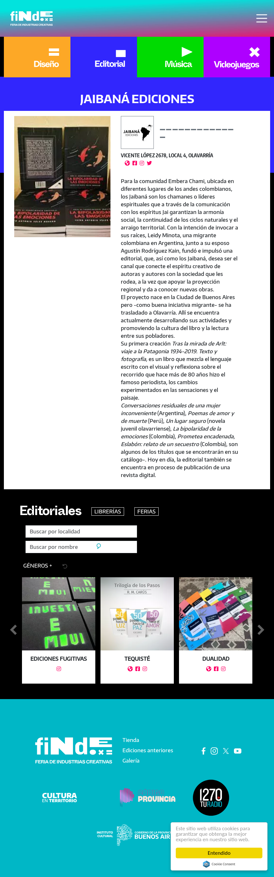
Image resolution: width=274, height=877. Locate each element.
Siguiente (261, 630)
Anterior (13, 630)
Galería (131, 760)
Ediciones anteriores (147, 750)
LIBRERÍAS (107, 511)
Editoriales (50, 513)
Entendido (219, 853)
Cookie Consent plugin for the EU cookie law (219, 864)
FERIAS (146, 511)
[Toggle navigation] (262, 18)
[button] (62, 176)
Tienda (130, 740)
